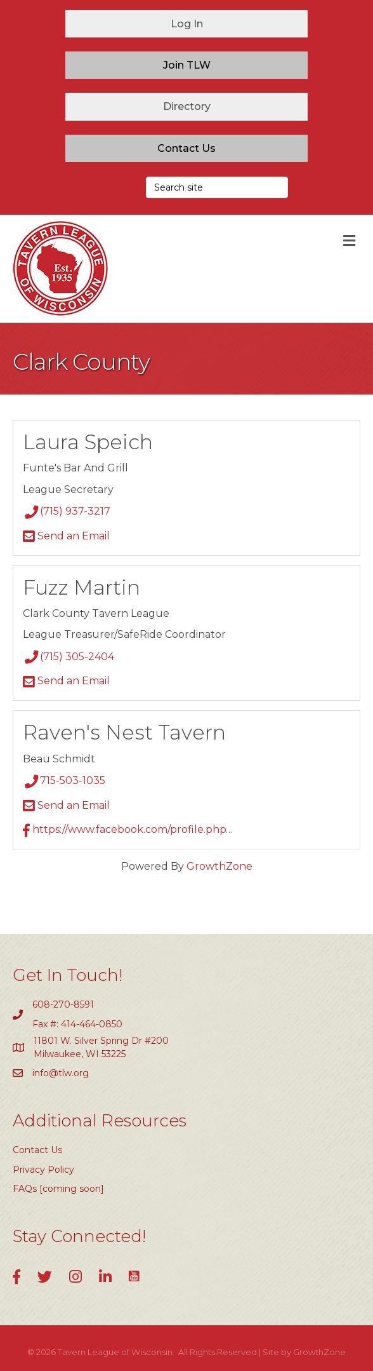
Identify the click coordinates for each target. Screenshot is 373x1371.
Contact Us (37, 1150)
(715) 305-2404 (68, 657)
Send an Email (66, 536)
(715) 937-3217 (66, 511)
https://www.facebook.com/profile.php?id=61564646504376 (176, 829)
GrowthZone (219, 866)
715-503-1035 (64, 780)
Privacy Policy (43, 1169)
